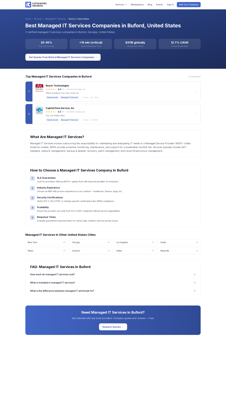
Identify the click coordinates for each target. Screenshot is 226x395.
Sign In (170, 4)
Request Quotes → (113, 326)
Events (159, 4)
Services (121, 4)
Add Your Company (188, 4)
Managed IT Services (55, 19)
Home (28, 19)
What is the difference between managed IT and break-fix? (113, 291)
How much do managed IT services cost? (113, 274)
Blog (150, 4)
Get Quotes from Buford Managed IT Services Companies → (63, 57)
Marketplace (137, 4)
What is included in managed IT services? (113, 282)
